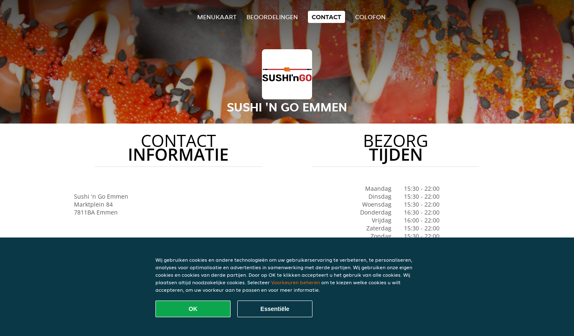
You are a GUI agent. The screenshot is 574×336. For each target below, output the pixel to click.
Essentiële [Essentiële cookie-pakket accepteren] (274, 309)
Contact (326, 17)
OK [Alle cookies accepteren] (193, 309)
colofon (370, 17)
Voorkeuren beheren (295, 282)
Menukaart (216, 17)
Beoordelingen (272, 17)
